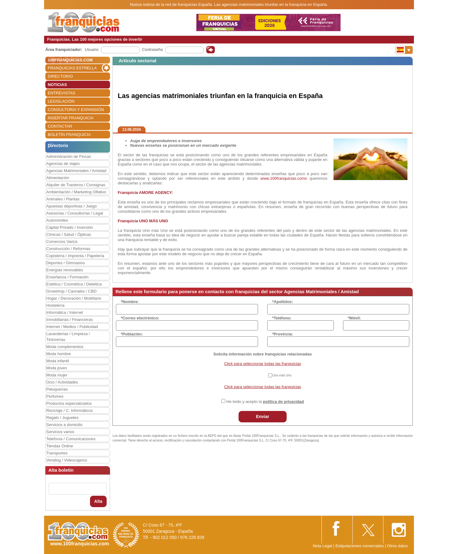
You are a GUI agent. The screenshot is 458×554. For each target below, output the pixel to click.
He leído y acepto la (265, 401)
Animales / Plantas (63, 199)
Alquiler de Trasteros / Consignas (75, 185)
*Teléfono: (282, 318)
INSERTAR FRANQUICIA (70, 118)
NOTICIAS (57, 84)
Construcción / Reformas (68, 248)
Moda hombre (58, 353)
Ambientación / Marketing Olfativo (76, 192)
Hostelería (55, 305)
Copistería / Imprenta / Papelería (75, 255)
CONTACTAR (60, 126)
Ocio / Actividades (62, 382)
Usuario (92, 49)
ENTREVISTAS (61, 93)
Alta (98, 501)
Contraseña (152, 49)
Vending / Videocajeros (66, 460)
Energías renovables (64, 270)
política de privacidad (283, 401)
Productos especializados (69, 403)
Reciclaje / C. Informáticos (69, 410)
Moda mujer (56, 375)
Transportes (56, 453)
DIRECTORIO (60, 76)
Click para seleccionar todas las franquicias (262, 363)
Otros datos (397, 546)
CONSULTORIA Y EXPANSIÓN (76, 109)
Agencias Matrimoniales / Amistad (76, 170)
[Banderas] (404, 50)
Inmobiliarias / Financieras (69, 319)
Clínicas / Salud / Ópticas (68, 234)
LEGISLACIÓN (61, 101)
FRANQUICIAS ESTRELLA (72, 68)
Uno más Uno (282, 375)
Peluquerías (56, 389)
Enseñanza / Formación (67, 277)
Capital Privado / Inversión (69, 227)
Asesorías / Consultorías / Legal (74, 213)
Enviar (262, 416)
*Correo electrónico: (140, 318)
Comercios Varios (62, 241)
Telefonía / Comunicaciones (71, 439)
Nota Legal (322, 546)
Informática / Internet (64, 312)
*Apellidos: (282, 301)
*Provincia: (282, 334)
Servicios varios (60, 431)
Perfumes (54, 396)
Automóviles (57, 220)
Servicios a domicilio (64, 424)
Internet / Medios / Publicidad (72, 326)
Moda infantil (57, 361)
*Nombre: (130, 301)
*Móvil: (354, 318)
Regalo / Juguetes (62, 417)
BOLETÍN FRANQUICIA (69, 134)
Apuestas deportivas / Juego (71, 206)
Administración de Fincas (68, 156)
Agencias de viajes (63, 163)
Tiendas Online (59, 446)
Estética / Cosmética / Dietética (74, 284)
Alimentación (57, 177)
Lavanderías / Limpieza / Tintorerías (68, 336)
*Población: (132, 334)
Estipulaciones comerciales (360, 546)
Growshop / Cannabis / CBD (71, 291)
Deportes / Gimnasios (65, 263)
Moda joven (56, 368)
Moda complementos (65, 346)
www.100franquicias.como (283, 178)
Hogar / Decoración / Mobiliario (73, 298)
